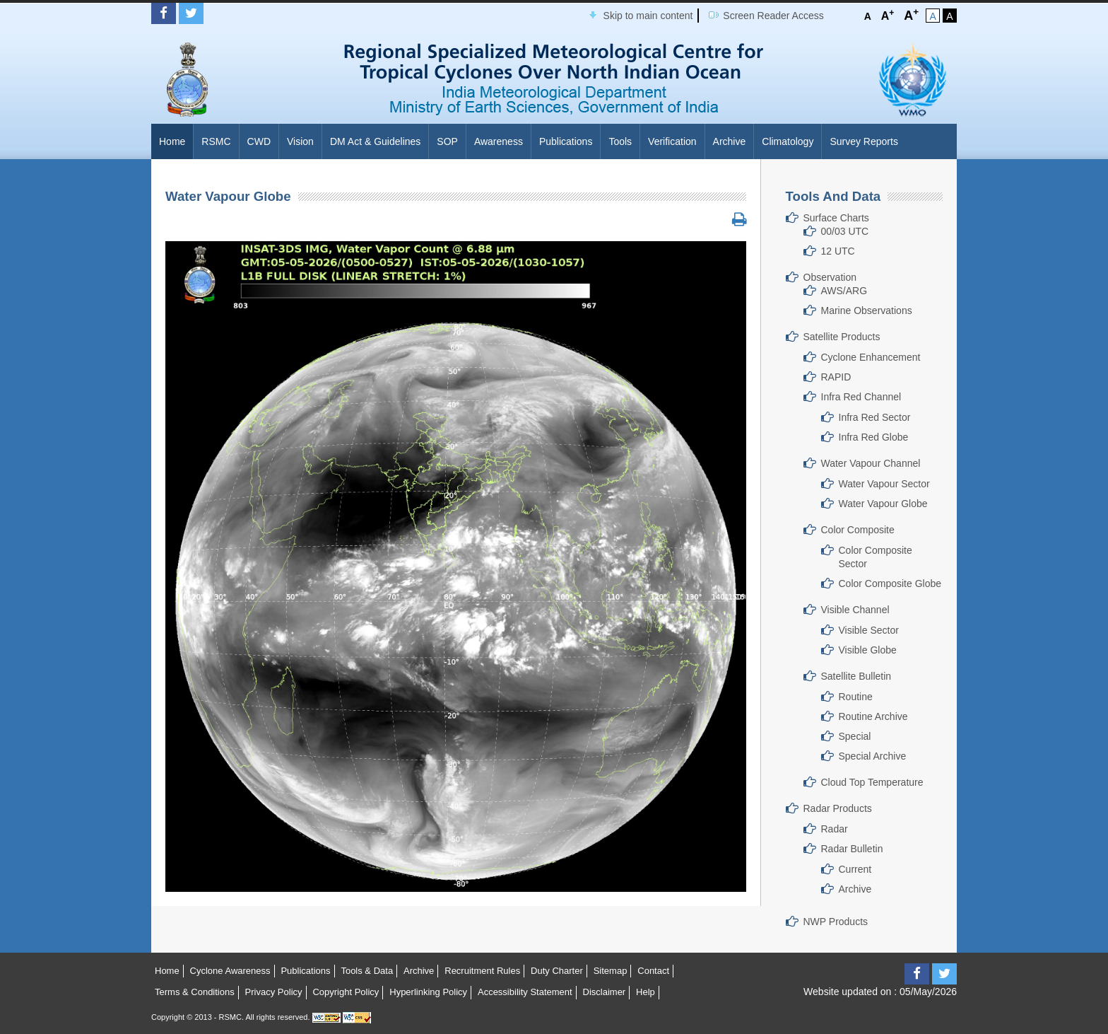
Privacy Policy (273, 992)
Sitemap (610, 970)
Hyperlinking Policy (428, 992)
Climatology (787, 141)
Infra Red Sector (875, 417)
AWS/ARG (844, 290)
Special (855, 736)
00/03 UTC (845, 231)
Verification (672, 141)
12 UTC (838, 251)
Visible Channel (855, 609)
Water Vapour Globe (883, 503)
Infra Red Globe (874, 437)
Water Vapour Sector (884, 483)
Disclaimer (604, 992)
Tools (620, 141)
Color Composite (858, 529)
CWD (259, 141)
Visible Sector (869, 630)
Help (645, 992)
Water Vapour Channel (871, 463)
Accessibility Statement (525, 992)
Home (172, 141)
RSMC (215, 141)
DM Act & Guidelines (375, 141)
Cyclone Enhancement (871, 357)
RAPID (836, 377)
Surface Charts (836, 217)
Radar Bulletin (852, 848)
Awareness (498, 141)
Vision (300, 141)
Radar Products (837, 808)
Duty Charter (557, 970)
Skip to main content (648, 15)
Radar (834, 829)
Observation (829, 277)
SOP (447, 141)
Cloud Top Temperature (872, 782)
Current (855, 869)
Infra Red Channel (861, 396)
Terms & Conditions (195, 992)
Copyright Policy (345, 992)
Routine (856, 696)
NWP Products (835, 921)
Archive (729, 141)
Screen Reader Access (773, 15)
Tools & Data (367, 970)
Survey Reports (863, 141)
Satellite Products (841, 336)
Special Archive (873, 756)
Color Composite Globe (890, 583)
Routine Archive (873, 716)
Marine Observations (866, 310)
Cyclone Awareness (230, 970)
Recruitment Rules (482, 970)
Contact (653, 970)
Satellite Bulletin (856, 676)
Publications (566, 141)
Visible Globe (868, 650)
